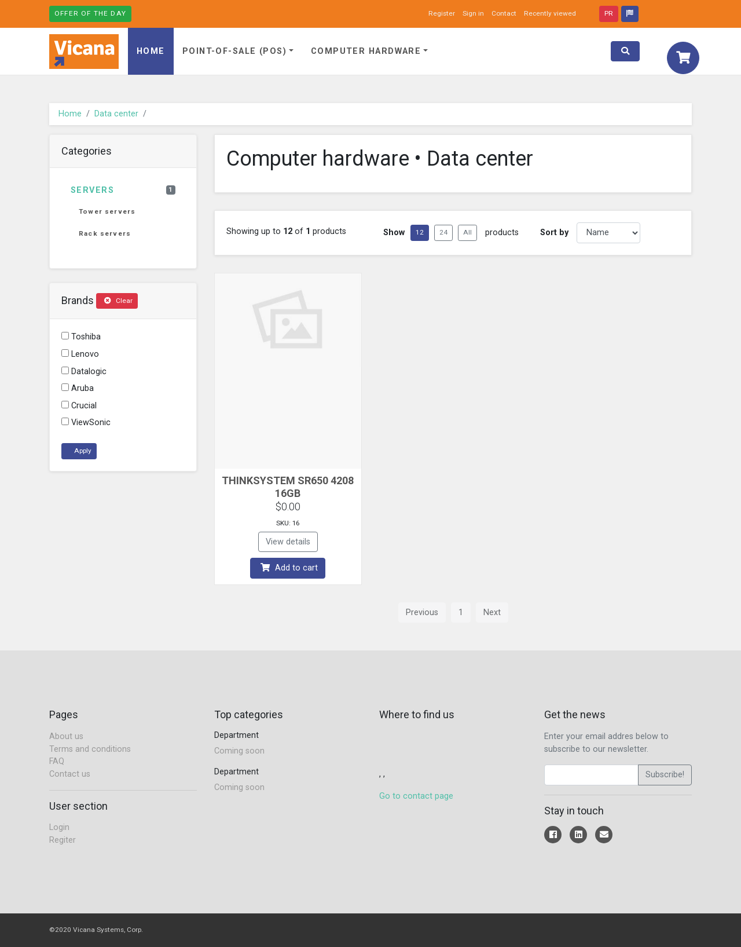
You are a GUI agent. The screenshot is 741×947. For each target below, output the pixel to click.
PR (608, 13)
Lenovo (80, 354)
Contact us (69, 774)
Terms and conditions (90, 749)
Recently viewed (550, 13)
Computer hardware (366, 51)
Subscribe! (664, 775)
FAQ (56, 761)
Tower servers (107, 211)
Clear (118, 301)
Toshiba (81, 337)
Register (441, 13)
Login (59, 827)
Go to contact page (416, 796)
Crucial (79, 406)
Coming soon (239, 751)
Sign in (473, 13)
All (467, 232)
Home (151, 51)
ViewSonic (86, 422)
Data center (116, 114)
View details (288, 542)
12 (420, 232)
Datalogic (84, 371)
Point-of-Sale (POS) (234, 51)
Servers (123, 190)
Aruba (77, 388)
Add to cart (289, 568)
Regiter (62, 840)
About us (66, 736)
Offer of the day (90, 13)
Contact (503, 13)
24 (443, 232)
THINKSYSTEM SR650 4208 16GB (288, 486)
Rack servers (105, 233)
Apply (81, 451)
